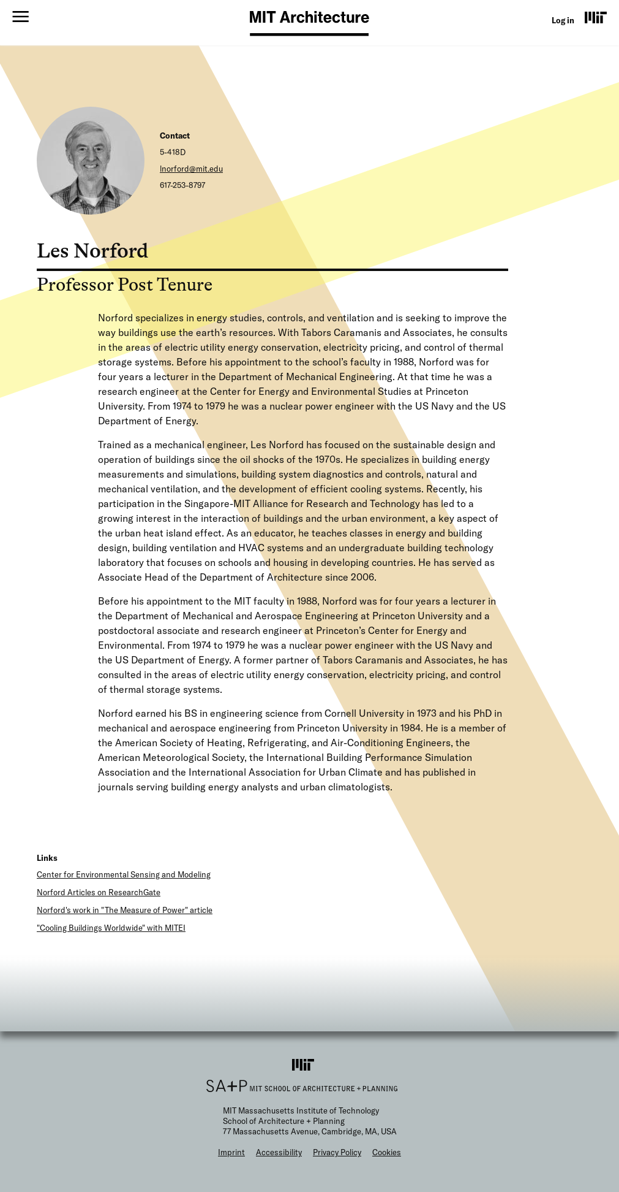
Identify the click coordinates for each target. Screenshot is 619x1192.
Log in (563, 20)
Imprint (231, 1152)
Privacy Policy (337, 1152)
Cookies (386, 1152)
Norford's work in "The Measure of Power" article (124, 910)
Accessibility (279, 1152)
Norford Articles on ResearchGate (98, 892)
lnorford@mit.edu (191, 169)
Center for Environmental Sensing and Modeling (124, 874)
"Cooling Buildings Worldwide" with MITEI (111, 928)
